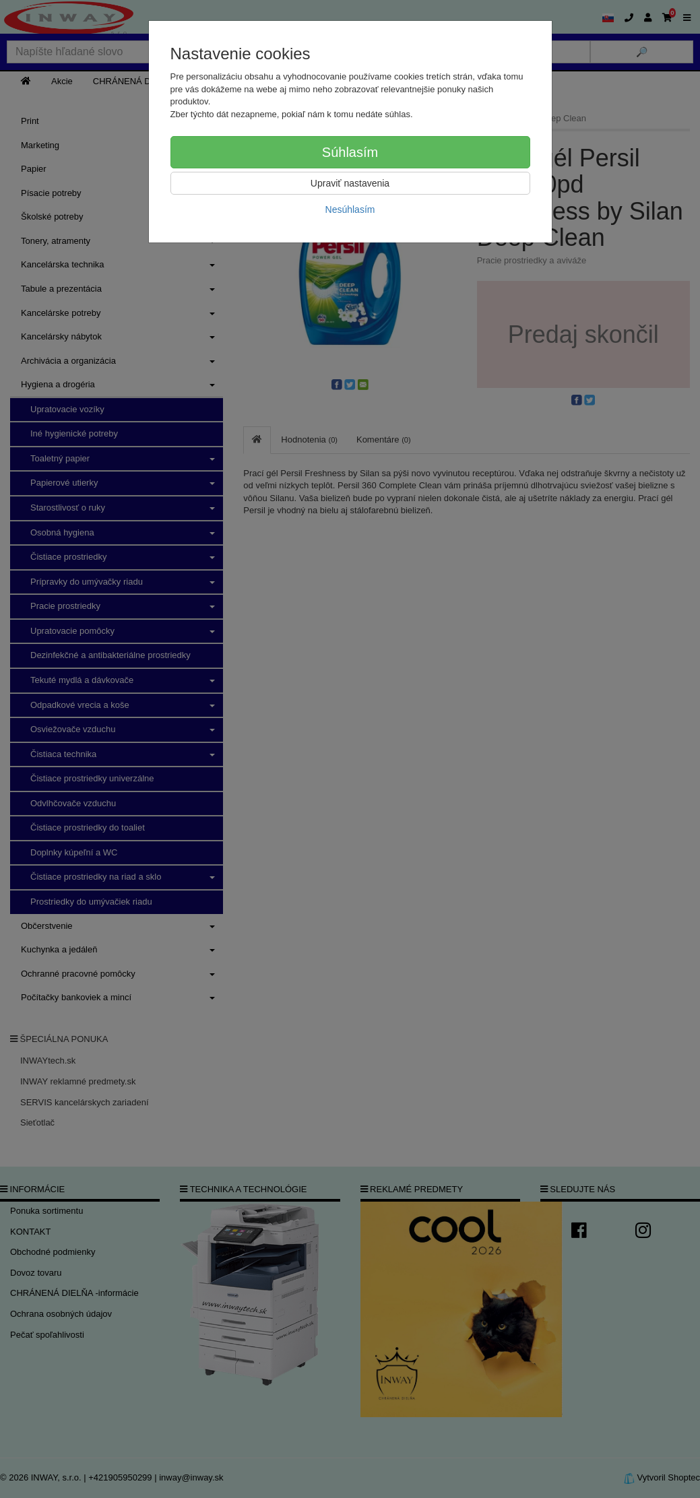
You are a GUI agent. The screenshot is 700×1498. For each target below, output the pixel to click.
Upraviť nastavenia (350, 183)
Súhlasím (350, 152)
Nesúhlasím (350, 209)
